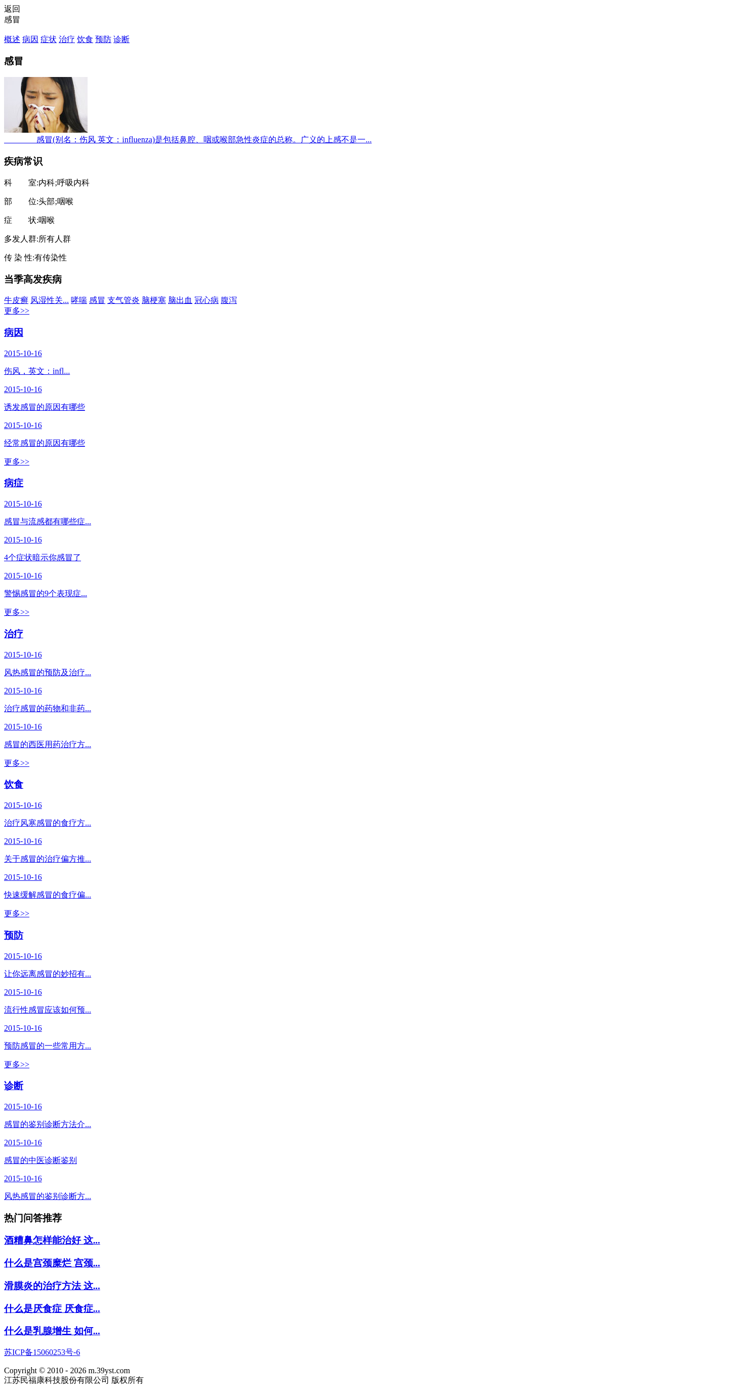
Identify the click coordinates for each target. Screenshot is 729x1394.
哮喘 (79, 300)
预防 (103, 39)
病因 (30, 39)
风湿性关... (49, 300)
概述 (12, 39)
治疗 (67, 39)
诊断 (121, 39)
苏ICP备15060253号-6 (42, 1352)
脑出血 (180, 300)
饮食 (85, 39)
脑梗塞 (154, 300)
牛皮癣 (16, 300)
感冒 (97, 300)
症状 (48, 39)
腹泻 (229, 300)
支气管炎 (123, 300)
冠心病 (206, 300)
